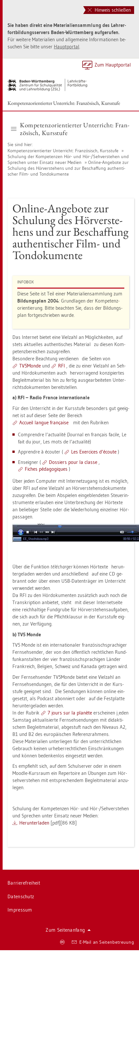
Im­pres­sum (20, 910)
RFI (61, 366)
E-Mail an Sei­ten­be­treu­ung (103, 942)
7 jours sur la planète (70, 713)
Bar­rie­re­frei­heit (24, 883)
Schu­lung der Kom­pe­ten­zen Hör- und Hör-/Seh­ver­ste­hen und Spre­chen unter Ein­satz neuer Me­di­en (68, 159)
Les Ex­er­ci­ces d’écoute (93, 452)
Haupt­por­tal (66, 47)
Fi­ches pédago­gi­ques (46, 469)
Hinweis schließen (109, 10)
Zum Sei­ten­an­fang (68, 930)
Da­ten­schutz (21, 896)
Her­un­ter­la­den (34, 823)
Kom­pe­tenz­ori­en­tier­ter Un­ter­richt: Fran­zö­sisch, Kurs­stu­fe (64, 103)
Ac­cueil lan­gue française (44, 422)
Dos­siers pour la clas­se (73, 462)
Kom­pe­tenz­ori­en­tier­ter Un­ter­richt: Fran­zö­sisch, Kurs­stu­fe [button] (70, 129)
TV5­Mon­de (30, 366)
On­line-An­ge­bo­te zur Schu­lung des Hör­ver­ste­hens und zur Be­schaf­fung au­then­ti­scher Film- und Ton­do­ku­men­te (68, 168)
